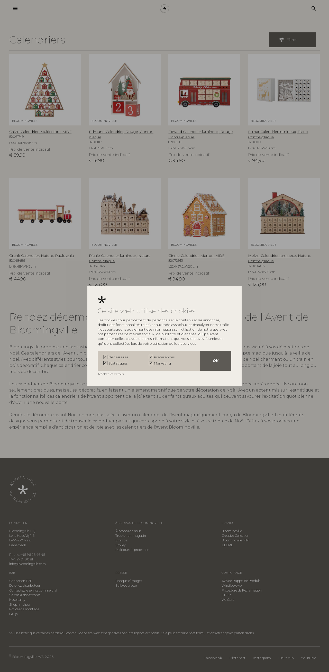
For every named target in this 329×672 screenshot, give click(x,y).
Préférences (164, 357)
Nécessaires (118, 357)
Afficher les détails (111, 374)
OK (215, 361)
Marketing (162, 363)
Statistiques (117, 363)
